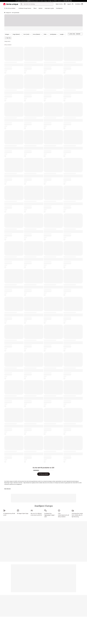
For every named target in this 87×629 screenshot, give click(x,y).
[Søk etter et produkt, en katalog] (21, 4)
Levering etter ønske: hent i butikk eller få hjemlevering (77, 514)
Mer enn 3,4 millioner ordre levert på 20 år (36, 513)
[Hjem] (4, 13)
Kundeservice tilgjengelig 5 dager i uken (49, 514)
